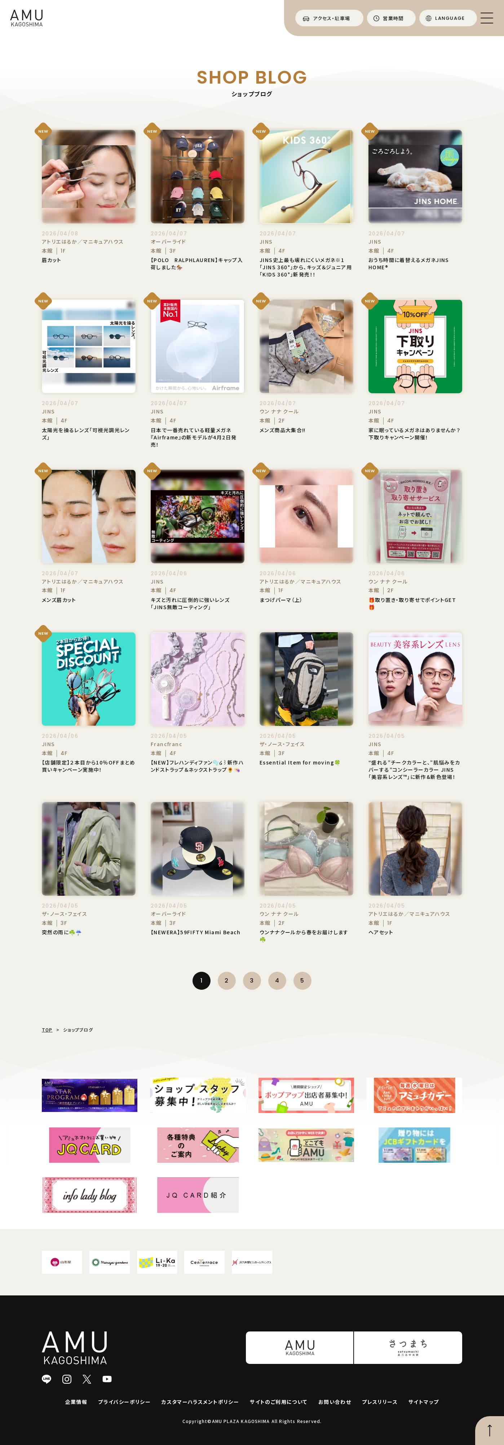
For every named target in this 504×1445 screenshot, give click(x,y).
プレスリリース (380, 1401)
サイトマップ (423, 1401)
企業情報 (76, 1401)
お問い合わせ (334, 1401)
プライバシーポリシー (124, 1401)
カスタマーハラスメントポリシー (200, 1401)
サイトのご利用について (278, 1401)
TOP (47, 1030)
